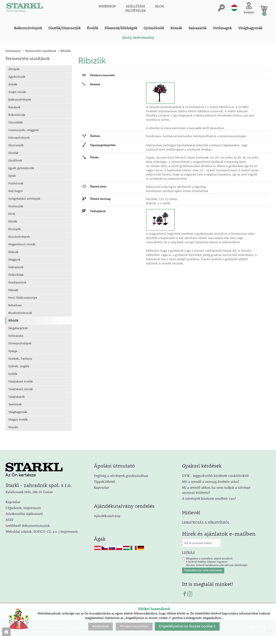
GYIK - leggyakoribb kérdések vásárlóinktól (215, 475)
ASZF (10, 519)
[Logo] (25, 8)
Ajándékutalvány (107, 515)
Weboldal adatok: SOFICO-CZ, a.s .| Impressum (42, 531)
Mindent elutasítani (134, 626)
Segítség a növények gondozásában (121, 475)
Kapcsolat (13, 501)
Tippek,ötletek (104, 481)
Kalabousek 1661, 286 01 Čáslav (29, 492)
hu (234, 8)
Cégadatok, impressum (23, 507)
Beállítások (100, 626)
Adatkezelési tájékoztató (24, 513)
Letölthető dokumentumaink (28, 525)
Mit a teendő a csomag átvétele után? (210, 481)
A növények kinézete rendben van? (209, 498)
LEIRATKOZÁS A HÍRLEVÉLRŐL (205, 522)
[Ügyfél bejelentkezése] (249, 8)
